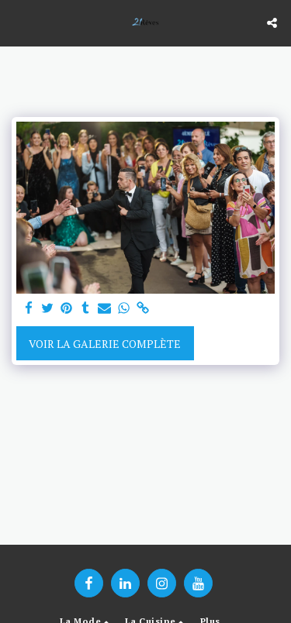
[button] (17, 22)
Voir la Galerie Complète (105, 343)
